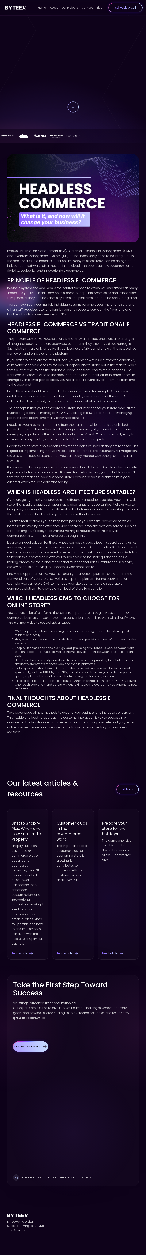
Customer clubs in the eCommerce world (72, 831)
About (54, 8)
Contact (87, 8)
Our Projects (70, 8)
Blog (99, 8)
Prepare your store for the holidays (114, 829)
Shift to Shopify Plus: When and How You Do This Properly (27, 831)
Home (42, 8)
